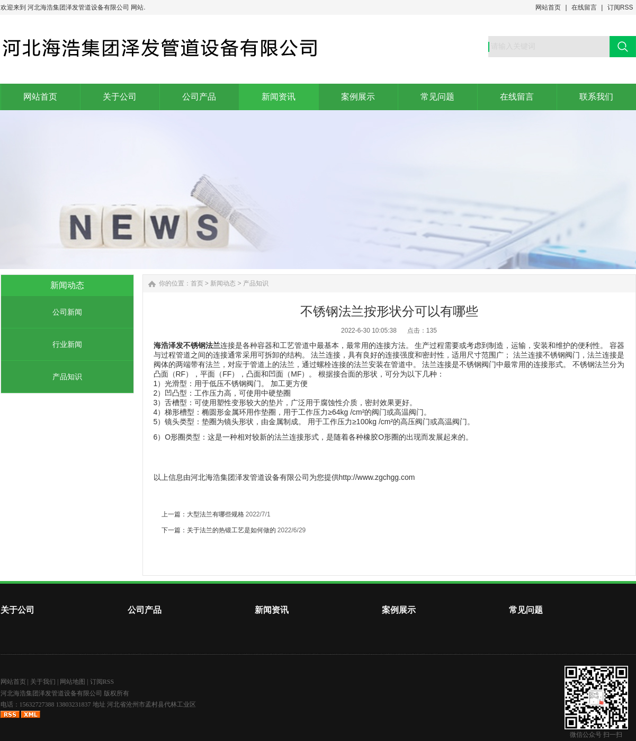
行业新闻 (67, 344)
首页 (197, 283)
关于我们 (43, 681)
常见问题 (526, 609)
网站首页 (548, 7)
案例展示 (399, 609)
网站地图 (72, 681)
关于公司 (17, 609)
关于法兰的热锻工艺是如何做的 (231, 530)
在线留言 (584, 7)
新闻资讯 (272, 609)
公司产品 (145, 609)
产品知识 (67, 376)
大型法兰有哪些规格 (215, 514)
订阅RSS (620, 7)
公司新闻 (67, 312)
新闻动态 (223, 283)
